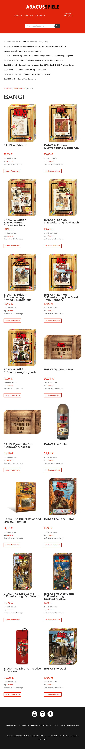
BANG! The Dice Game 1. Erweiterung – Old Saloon (25, 70)
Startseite (8, 88)
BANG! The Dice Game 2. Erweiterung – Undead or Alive (27, 74)
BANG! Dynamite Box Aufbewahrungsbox (21, 65)
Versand (10, 161)
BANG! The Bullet (11, 60)
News (17, 16)
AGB (56, 729)
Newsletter (11, 729)
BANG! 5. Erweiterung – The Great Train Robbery (24, 56)
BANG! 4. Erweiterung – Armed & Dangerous (22, 51)
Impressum (24, 729)
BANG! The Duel (47, 65)
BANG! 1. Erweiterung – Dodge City (33, 42)
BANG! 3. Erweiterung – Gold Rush (53, 46)
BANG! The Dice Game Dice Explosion (20, 79)
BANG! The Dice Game (64, 65)
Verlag (39, 16)
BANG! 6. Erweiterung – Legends (59, 56)
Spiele (27, 16)
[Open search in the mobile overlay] (42, 26)
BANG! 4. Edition (11, 42)
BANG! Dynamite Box (54, 60)
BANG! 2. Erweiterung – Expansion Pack (20, 46)
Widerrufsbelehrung (69, 729)
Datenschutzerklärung (41, 729)
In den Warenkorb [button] (14, 171)
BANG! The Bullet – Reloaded (32, 60)
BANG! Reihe (19, 88)
